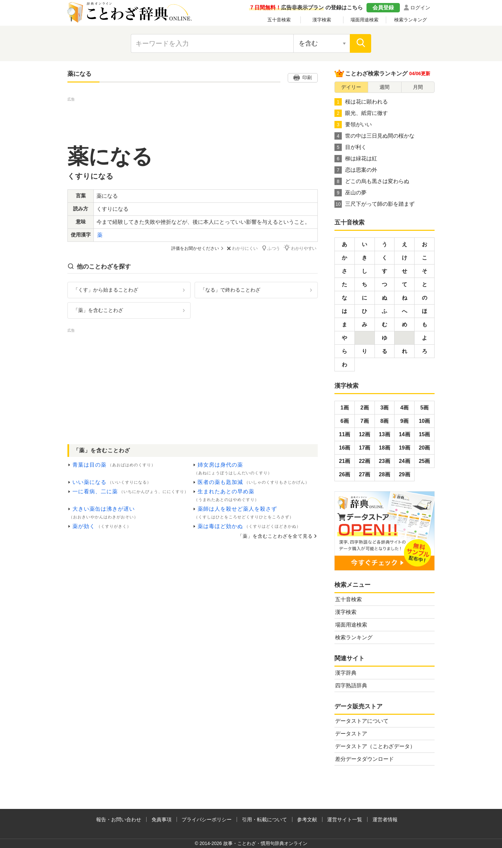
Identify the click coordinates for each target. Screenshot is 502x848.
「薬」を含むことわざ (98, 310)
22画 (364, 461)
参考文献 (307, 819)
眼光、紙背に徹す (361, 113)
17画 (364, 448)
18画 (384, 448)
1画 (344, 407)
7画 (364, 421)
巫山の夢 (350, 192)
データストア (351, 733)
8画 (385, 421)
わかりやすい (301, 248)
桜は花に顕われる (361, 102)
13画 (384, 434)
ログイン (420, 7)
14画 (404, 434)
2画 (364, 407)
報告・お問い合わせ (118, 819)
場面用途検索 (364, 19)
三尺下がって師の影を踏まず (374, 204)
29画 (404, 474)
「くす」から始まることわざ (105, 289)
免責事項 (162, 819)
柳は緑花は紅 (355, 158)
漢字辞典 (345, 673)
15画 (424, 434)
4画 (404, 407)
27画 (364, 474)
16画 (344, 448)
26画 (344, 474)
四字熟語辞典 (351, 685)
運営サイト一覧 (344, 819)
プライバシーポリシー (207, 819)
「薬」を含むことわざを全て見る (275, 535)
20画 (424, 448)
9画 (404, 421)
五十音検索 (279, 19)
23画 (384, 461)
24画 (404, 461)
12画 (364, 434)
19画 (404, 448)
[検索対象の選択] (321, 43)
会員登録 (383, 7)
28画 (384, 474)
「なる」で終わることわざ (230, 289)
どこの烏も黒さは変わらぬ (371, 181)
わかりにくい (243, 248)
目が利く (350, 147)
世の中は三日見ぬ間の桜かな (374, 136)
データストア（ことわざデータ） (375, 746)
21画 (344, 461)
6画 (344, 421)
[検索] (360, 43)
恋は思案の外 (355, 170)
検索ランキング (410, 19)
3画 (385, 407)
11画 (344, 434)
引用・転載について (264, 819)
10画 (424, 421)
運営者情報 (385, 819)
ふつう (272, 248)
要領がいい (353, 124)
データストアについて (362, 721)
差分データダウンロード (364, 759)
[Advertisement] (192, 118)
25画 (424, 461)
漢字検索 (321, 19)
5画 (424, 407)
